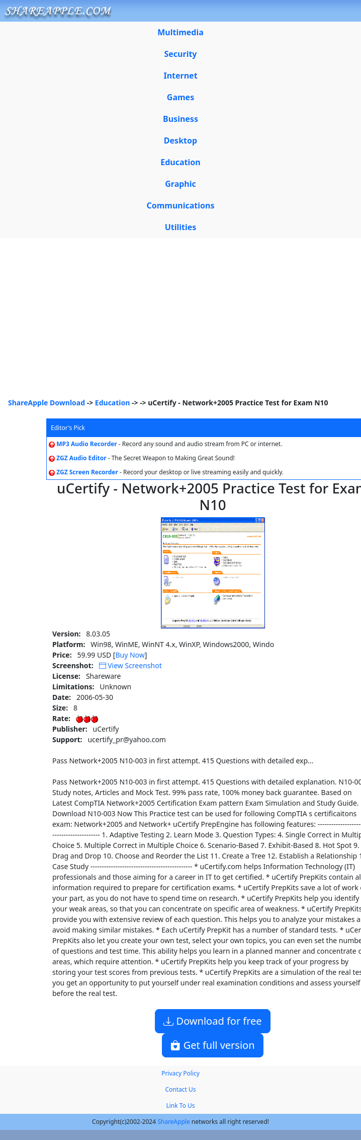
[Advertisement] (180, 321)
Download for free (212, 1021)
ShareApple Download (46, 402)
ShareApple (173, 1121)
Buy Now (129, 655)
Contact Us (180, 1089)
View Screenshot (130, 665)
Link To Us (180, 1105)
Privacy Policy (180, 1073)
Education (112, 402)
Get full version (212, 1045)
